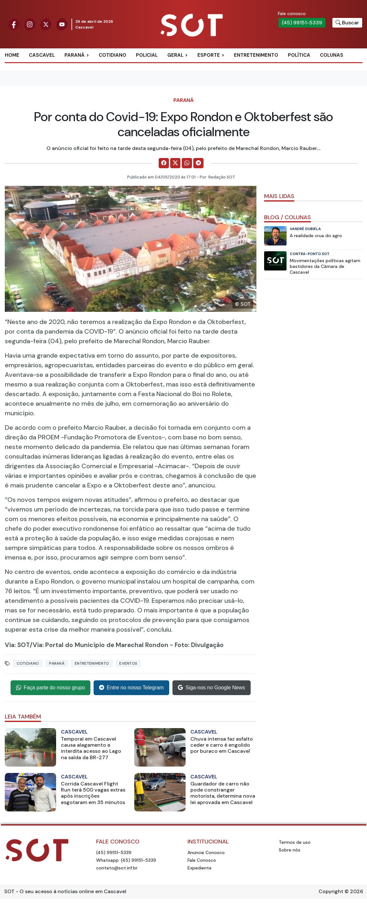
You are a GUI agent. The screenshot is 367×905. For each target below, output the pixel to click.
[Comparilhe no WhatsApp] (187, 163)
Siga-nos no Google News (211, 688)
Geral (175, 55)
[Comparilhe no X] (175, 163)
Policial (147, 55)
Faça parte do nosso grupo (50, 688)
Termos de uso (295, 842)
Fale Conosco (202, 860)
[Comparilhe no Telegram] (198, 163)
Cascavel (42, 55)
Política (299, 55)
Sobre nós (289, 850)
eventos (128, 663)
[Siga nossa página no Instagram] (29, 24)
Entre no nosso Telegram (131, 688)
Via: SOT (17, 645)
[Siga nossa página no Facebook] (13, 24)
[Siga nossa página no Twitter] (45, 24)
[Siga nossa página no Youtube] (61, 24)
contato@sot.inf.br (117, 868)
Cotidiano (112, 55)
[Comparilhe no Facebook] (164, 163)
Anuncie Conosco (206, 852)
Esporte (208, 55)
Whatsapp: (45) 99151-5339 (126, 860)
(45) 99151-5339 (302, 22)
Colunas (331, 55)
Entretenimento (256, 55)
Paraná (74, 55)
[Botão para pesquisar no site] (347, 23)
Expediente (200, 868)
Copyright (331, 891)
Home (12, 55)
